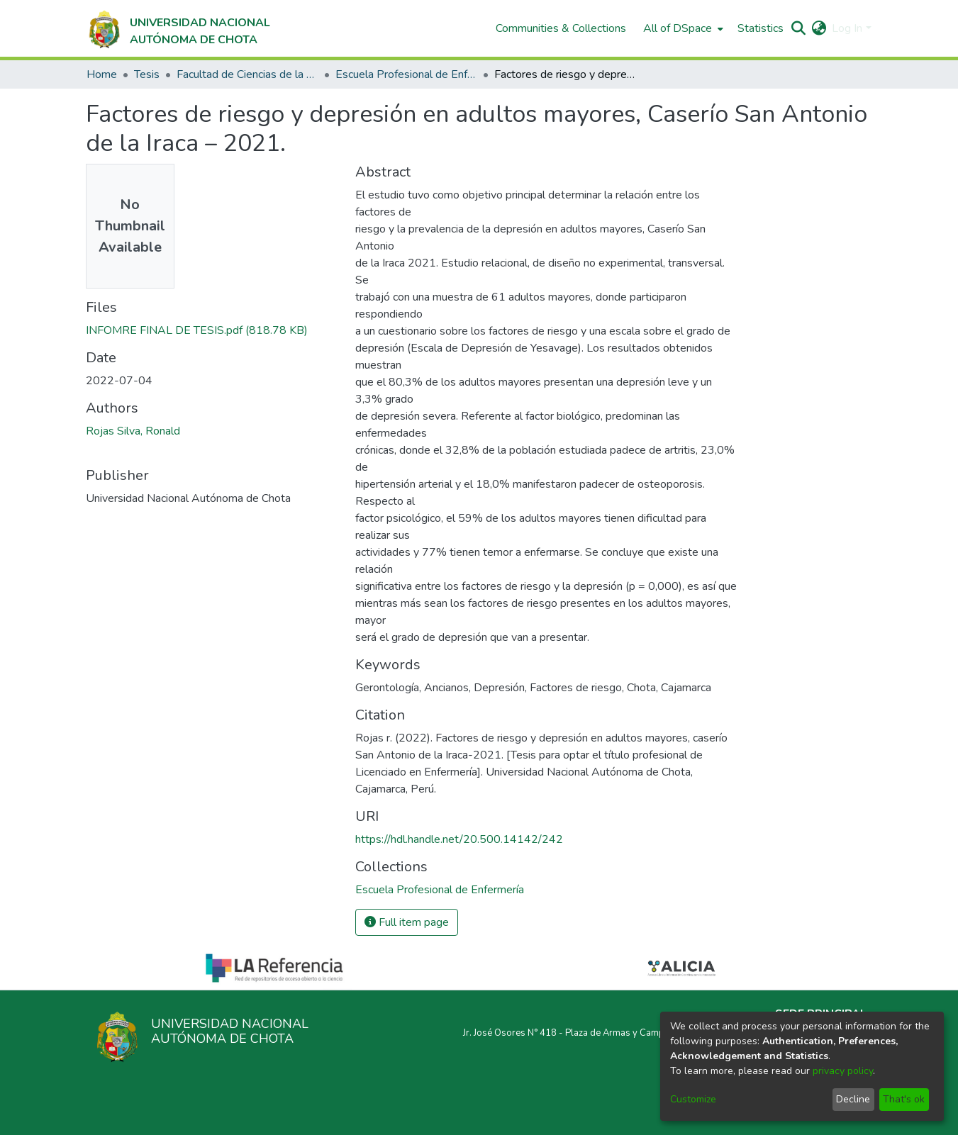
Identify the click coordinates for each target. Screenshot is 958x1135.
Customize (693, 1099)
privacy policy (843, 1071)
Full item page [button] (406, 922)
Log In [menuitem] (847, 28)
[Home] (178, 28)
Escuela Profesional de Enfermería (406, 74)
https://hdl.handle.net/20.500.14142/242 (459, 839)
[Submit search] (798, 28)
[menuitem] (681, 28)
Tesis (147, 74)
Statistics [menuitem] (760, 28)
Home (102, 74)
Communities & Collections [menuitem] (561, 28)
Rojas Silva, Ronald (133, 431)
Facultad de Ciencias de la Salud (247, 74)
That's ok (904, 1099)
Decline (853, 1099)
